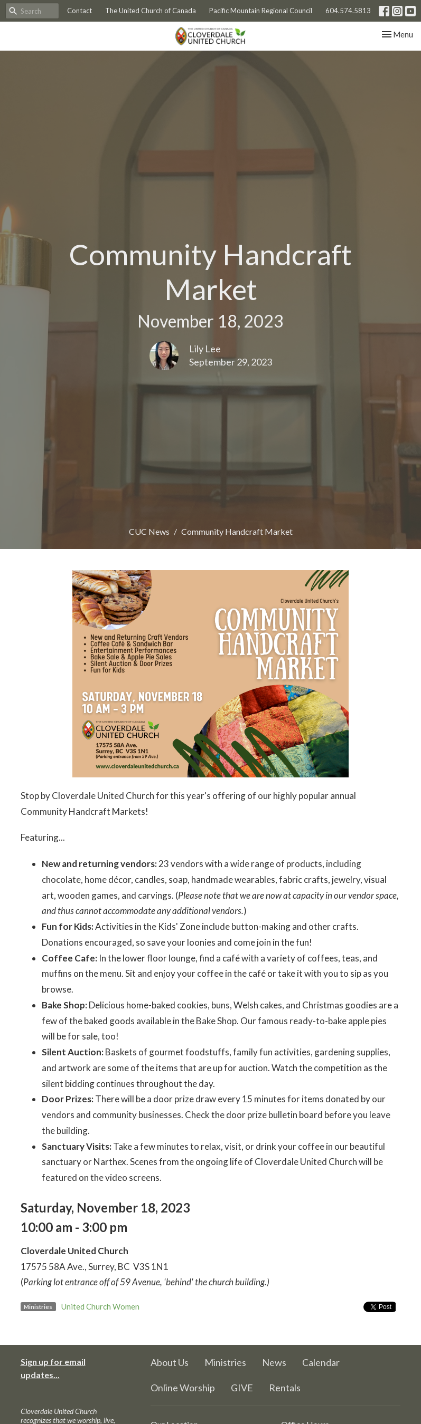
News (274, 1362)
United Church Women (100, 1306)
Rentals (285, 1387)
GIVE (242, 1387)
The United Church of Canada (150, 10)
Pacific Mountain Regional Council (260, 10)
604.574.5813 (348, 10)
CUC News (149, 531)
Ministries (225, 1362)
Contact (79, 10)
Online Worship (183, 1387)
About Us (170, 1362)
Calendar (321, 1362)
